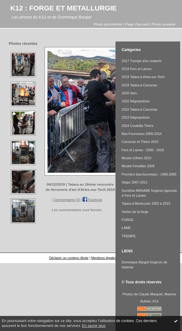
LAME (126, 228)
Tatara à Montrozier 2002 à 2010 (146, 203)
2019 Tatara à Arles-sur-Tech (143, 77)
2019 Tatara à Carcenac (139, 85)
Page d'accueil (137, 24)
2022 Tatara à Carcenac (139, 109)
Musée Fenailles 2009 (138, 166)
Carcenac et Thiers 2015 (140, 142)
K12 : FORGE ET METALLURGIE (63, 8)
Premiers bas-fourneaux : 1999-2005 (149, 174)
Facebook (92, 200)
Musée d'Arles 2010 (136, 158)
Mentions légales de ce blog (112, 258)
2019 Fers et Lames (137, 69)
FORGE (128, 220)
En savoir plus (93, 326)
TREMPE (128, 236)
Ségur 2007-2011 (135, 182)
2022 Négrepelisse (136, 101)
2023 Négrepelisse (136, 117)
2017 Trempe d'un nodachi (141, 61)
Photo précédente (108, 24)
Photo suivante (164, 24)
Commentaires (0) (67, 200)
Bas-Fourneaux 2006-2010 (142, 134)
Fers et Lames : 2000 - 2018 (143, 150)
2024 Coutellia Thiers (137, 126)
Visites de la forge (135, 212)
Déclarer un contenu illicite (68, 258)
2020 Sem (129, 93)
